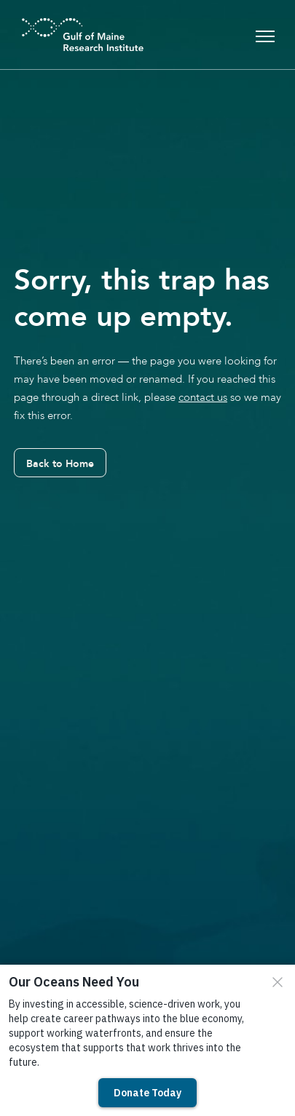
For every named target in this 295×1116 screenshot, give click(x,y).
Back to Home (60, 463)
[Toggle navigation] (265, 34)
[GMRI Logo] (65, 35)
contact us (202, 397)
